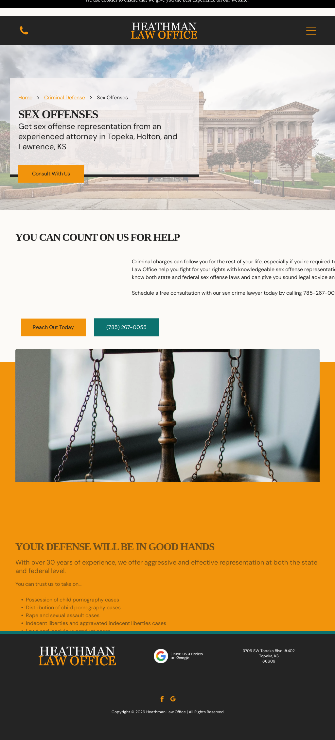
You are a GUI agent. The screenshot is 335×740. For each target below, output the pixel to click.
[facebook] (162, 683)
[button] (311, 14)
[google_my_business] (173, 683)
